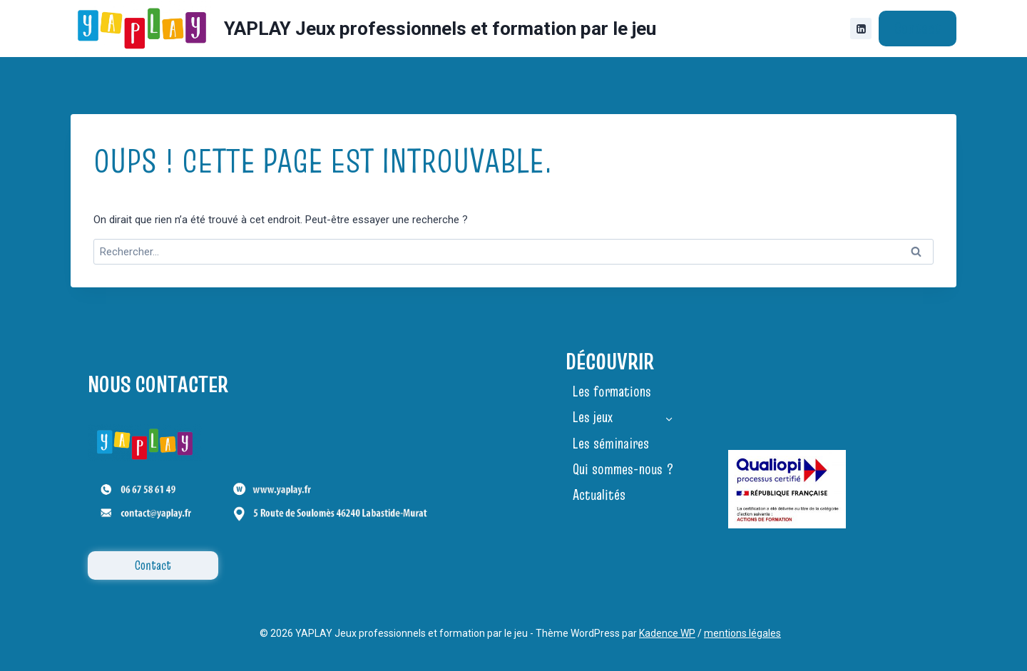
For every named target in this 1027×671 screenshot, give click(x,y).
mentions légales (742, 633)
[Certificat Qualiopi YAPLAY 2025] (787, 489)
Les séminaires (611, 444)
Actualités (599, 495)
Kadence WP (667, 633)
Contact (917, 28)
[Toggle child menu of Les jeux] (669, 417)
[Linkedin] (861, 28)
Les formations (612, 391)
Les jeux (593, 417)
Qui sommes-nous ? (623, 469)
